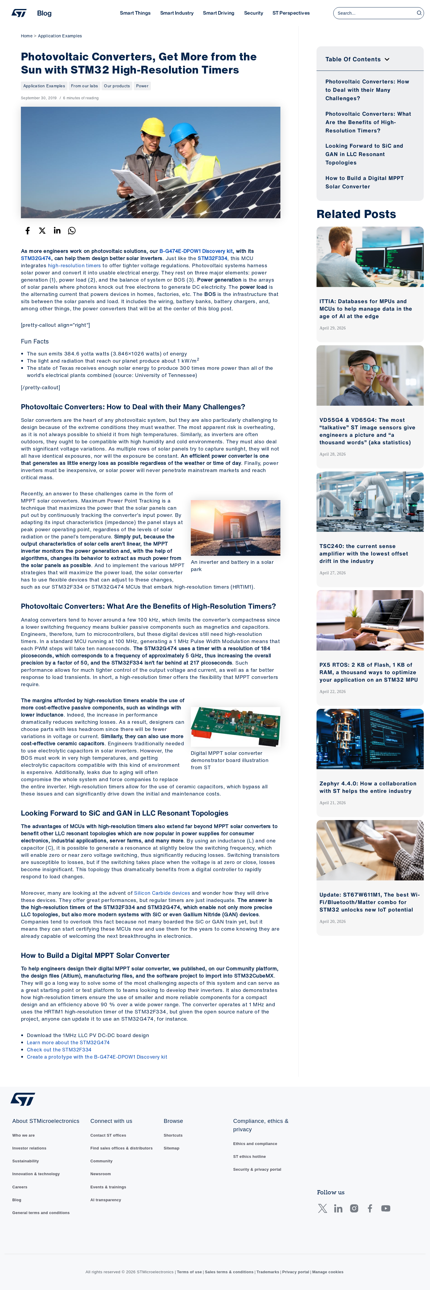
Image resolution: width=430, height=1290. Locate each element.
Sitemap (174, 1146)
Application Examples (45, 86)
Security (253, 12)
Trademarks (268, 1272)
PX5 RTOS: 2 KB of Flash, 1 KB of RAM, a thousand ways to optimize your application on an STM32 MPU (369, 672)
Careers (20, 1186)
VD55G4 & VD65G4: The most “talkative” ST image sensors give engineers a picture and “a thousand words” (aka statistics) (368, 431)
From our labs (87, 86)
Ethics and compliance (258, 1141)
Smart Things (135, 12)
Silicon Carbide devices (163, 893)
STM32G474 (37, 258)
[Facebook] (27, 230)
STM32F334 (216, 258)
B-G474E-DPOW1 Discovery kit (198, 251)
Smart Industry (177, 12)
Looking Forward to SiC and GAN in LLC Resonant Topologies (364, 154)
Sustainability (26, 1159)
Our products (120, 86)
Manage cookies (331, 1272)
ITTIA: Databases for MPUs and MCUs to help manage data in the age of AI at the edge (366, 308)
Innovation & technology (37, 1172)
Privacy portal (297, 1272)
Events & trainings (109, 1186)
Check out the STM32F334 (61, 1049)
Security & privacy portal (260, 1167)
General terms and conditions (42, 1212)
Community (101, 1159)
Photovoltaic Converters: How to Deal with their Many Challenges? (367, 89)
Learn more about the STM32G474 (71, 1042)
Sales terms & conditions (228, 1272)
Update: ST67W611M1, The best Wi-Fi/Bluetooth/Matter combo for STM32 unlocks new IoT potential (370, 902)
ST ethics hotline (252, 1154)
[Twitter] (42, 230)
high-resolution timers (75, 265)
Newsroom (100, 1172)
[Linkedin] (57, 230)
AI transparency (106, 1199)
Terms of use (185, 1272)
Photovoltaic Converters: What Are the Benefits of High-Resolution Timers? (368, 122)
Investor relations (30, 1146)
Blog (17, 1199)
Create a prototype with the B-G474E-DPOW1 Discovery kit (101, 1056)
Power (145, 86)
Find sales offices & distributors (123, 1146)
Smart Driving (218, 12)
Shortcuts (176, 1133)
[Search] (419, 13)
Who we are (24, 1133)
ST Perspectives (291, 12)
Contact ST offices (109, 1133)
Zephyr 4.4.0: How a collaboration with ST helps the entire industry (368, 787)
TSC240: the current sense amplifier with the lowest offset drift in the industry (364, 553)
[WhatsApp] (72, 230)
